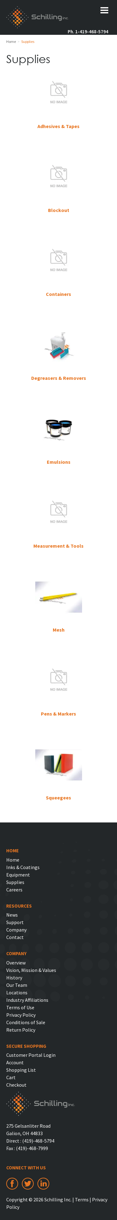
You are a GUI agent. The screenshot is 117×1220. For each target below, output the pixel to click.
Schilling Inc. (37, 18)
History (14, 977)
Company (16, 930)
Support (15, 922)
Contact (15, 937)
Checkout (16, 1085)
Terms (82, 1199)
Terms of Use (20, 1007)
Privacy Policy (21, 1015)
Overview (16, 963)
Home (12, 860)
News (12, 915)
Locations (16, 992)
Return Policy (20, 1030)
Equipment (18, 875)
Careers (14, 889)
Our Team (16, 985)
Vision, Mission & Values (31, 970)
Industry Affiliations (27, 1000)
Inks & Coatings (23, 867)
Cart (11, 1077)
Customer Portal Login (31, 1055)
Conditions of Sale (25, 1022)
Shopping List (21, 1070)
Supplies (15, 882)
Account (15, 1062)
